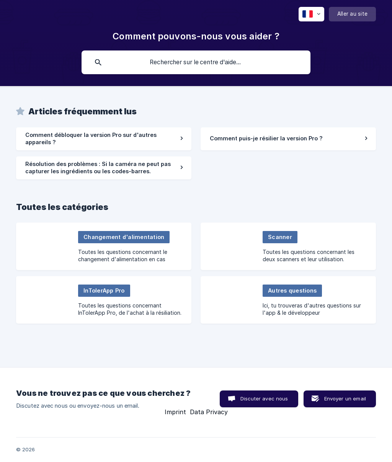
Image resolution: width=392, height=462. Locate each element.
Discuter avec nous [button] (264, 398)
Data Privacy (209, 412)
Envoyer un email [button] (345, 398)
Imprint (175, 412)
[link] (103, 138)
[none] (311, 14)
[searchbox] (196, 62)
